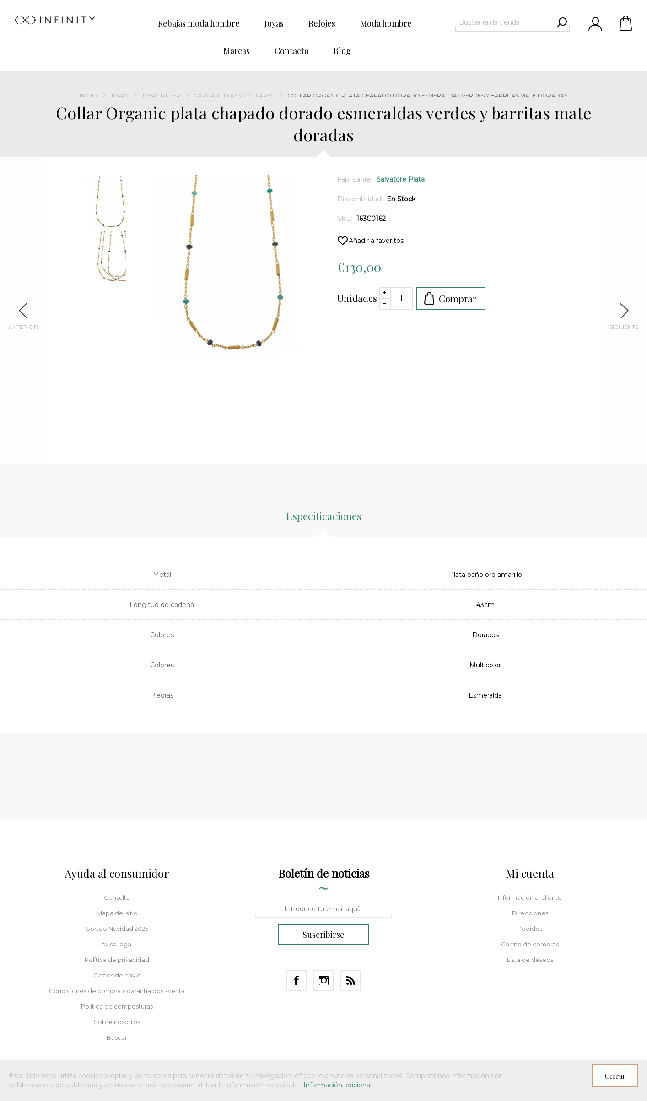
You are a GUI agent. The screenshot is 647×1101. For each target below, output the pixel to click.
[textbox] (504, 22)
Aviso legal (117, 944)
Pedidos (530, 928)
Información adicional (337, 1085)
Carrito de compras (626, 23)
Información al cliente (530, 897)
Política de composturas (117, 1006)
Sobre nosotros (117, 1022)
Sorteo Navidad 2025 (117, 928)
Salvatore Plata (401, 179)
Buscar (117, 1037)
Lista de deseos (530, 959)
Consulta (117, 897)
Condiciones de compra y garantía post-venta (117, 990)
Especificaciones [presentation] (323, 516)
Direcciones (530, 913)
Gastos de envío (117, 975)
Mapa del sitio (117, 913)
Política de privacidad (117, 959)
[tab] (323, 521)
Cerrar (615, 1076)
